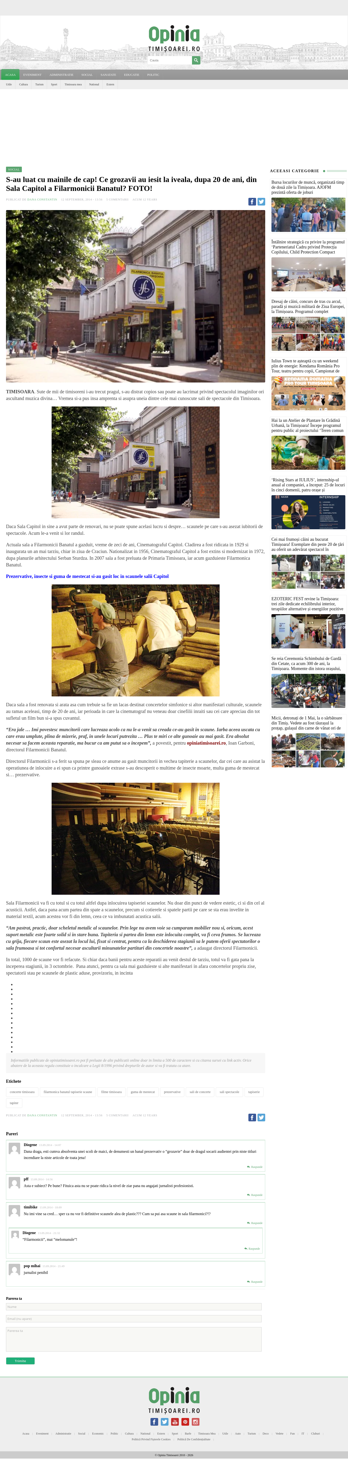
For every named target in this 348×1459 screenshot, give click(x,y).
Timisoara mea (73, 84)
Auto (238, 1433)
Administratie (63, 1433)
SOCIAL (87, 74)
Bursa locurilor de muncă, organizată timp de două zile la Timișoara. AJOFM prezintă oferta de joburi (307, 187)
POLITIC (153, 74)
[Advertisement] (174, 125)
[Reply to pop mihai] (255, 1281)
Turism (39, 84)
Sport (54, 84)
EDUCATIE (131, 74)
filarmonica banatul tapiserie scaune (68, 1092)
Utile (9, 84)
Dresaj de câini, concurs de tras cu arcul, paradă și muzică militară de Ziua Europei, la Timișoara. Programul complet (308, 306)
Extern (110, 84)
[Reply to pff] (255, 1195)
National (94, 84)
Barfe (188, 1433)
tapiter (14, 1103)
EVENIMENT (32, 74)
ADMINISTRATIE (61, 74)
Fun (292, 1433)
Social (81, 1433)
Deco (266, 1433)
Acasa (10, 74)
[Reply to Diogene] (255, 1167)
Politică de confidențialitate (193, 1439)
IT (303, 1433)
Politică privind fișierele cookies (151, 1439)
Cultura (23, 84)
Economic (98, 1433)
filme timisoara (111, 1092)
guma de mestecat (143, 1092)
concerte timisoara (22, 1092)
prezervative (172, 1092)
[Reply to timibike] (255, 1223)
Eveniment (42, 1433)
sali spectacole (229, 1092)
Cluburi (315, 1433)
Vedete (279, 1433)
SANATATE (108, 74)
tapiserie (254, 1092)
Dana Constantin (42, 199)
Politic (114, 1433)
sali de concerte (200, 1092)
